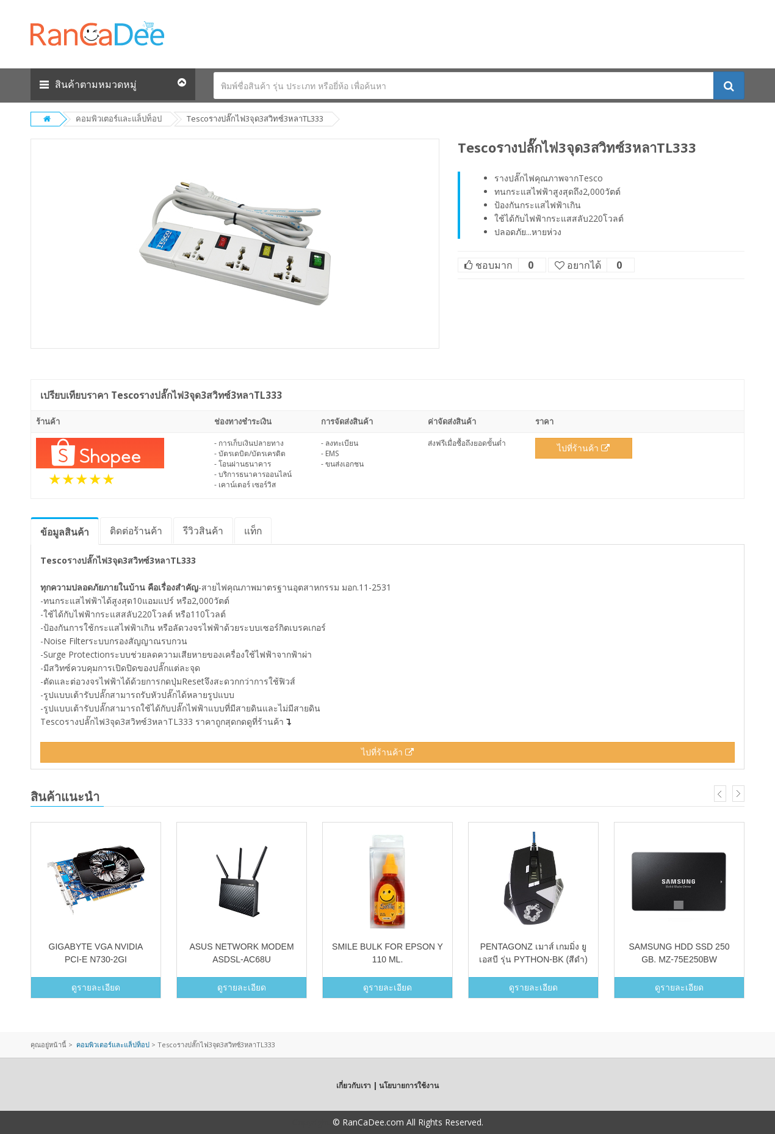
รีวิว (203, 530)
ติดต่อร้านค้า (136, 530)
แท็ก (253, 530)
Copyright (311, 1122)
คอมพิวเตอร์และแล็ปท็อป (119, 118)
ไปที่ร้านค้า (583, 448)
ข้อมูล (64, 532)
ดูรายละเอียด (95, 987)
